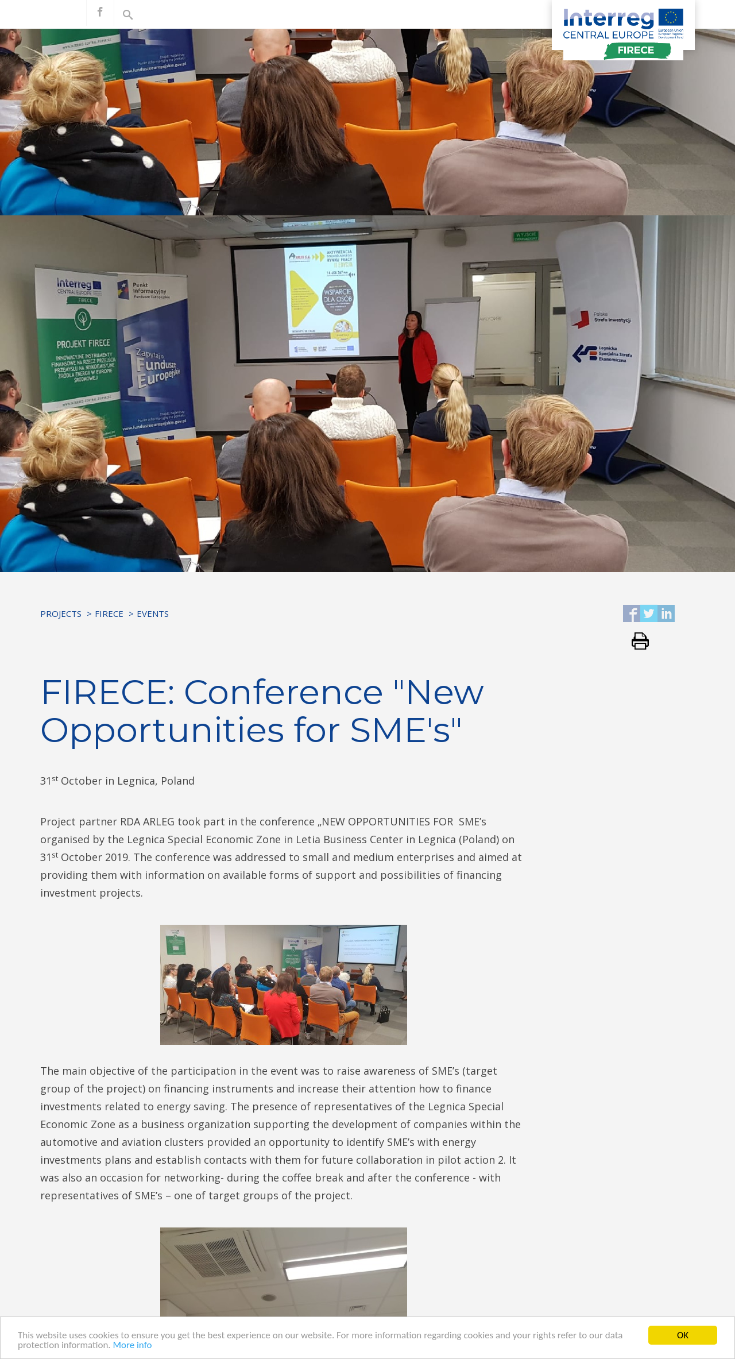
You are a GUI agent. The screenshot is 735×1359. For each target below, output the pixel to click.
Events (153, 613)
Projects (61, 613)
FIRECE (109, 613)
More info (132, 1345)
